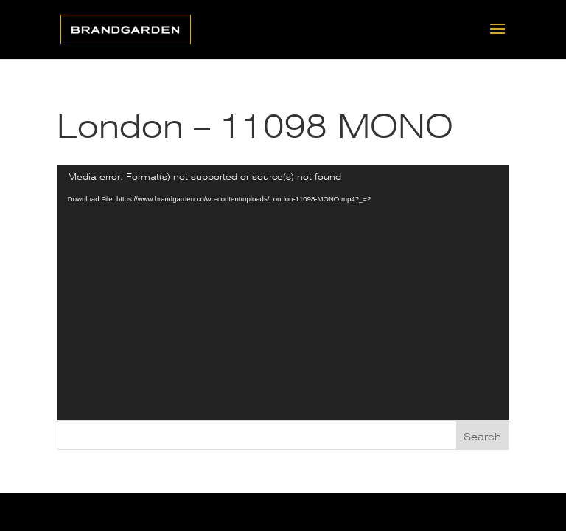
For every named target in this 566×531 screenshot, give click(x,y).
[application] (283, 292)
